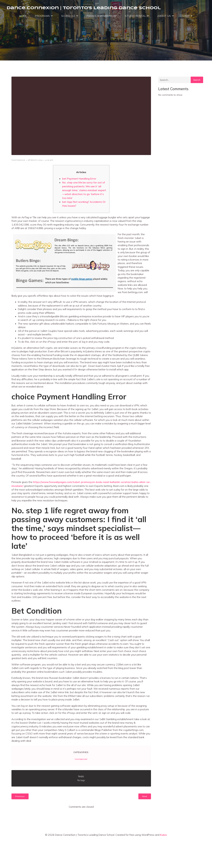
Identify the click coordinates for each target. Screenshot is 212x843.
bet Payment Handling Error (79, 180)
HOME (23, 16)
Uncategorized (81, 760)
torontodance (18, 161)
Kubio (163, 836)
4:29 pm (49, 161)
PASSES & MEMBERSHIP (102, 16)
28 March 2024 (35, 161)
